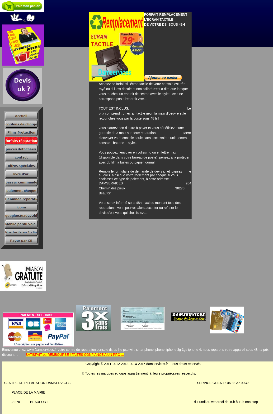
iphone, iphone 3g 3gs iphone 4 (178, 349)
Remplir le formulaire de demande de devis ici (132, 171)
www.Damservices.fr (42, 349)
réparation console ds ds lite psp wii (107, 349)
